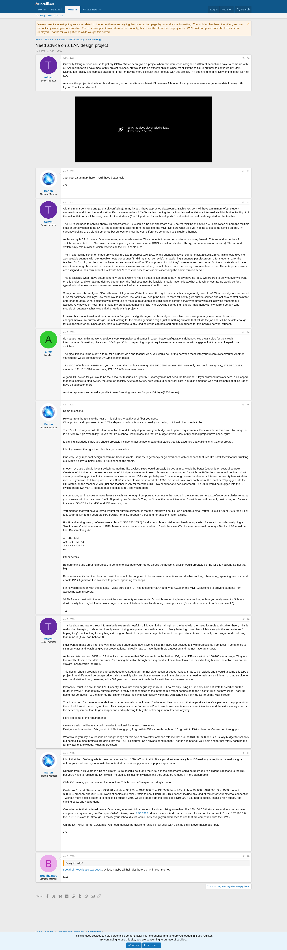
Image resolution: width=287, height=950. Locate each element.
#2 (248, 171)
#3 (248, 202)
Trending (40, 15)
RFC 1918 (141, 813)
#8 (248, 856)
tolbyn (42, 50)
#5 (248, 404)
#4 (248, 332)
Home (42, 9)
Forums (73, 9)
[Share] (243, 58)
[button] (100, 9)
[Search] (243, 9)
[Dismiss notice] (247, 24)
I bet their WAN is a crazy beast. (82, 869)
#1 (248, 58)
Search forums (55, 15)
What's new (90, 9)
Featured (56, 9)
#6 (248, 619)
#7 (248, 753)
